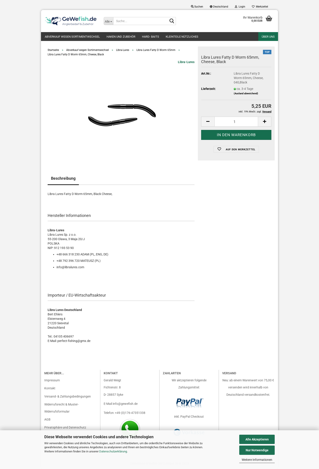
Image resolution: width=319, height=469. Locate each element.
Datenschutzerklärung (113, 451)
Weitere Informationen (257, 459)
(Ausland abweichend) (246, 93)
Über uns (268, 36)
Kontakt (49, 388)
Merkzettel (260, 6)
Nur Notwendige (257, 450)
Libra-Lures (186, 62)
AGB (47, 419)
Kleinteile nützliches (182, 36)
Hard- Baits (150, 36)
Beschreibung (63, 178)
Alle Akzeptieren (257, 439)
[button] (218, 6)
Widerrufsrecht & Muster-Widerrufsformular (61, 408)
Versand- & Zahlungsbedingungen (67, 396)
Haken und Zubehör (121, 36)
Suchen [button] (197, 6)
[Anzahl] (236, 122)
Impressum (52, 380)
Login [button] (240, 6)
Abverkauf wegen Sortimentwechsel (72, 36)
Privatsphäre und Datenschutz (65, 427)
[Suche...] (108, 21)
